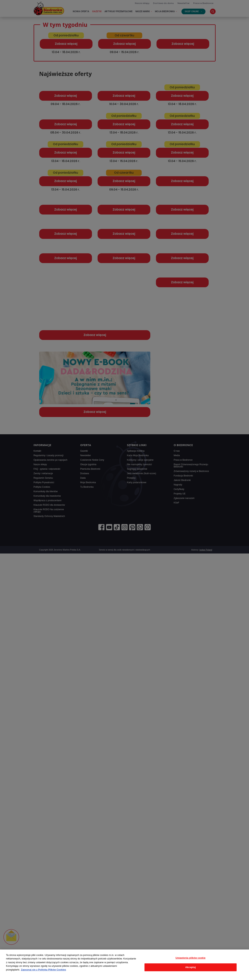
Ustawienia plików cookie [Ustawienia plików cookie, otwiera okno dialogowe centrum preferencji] (190, 957)
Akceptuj (190, 967)
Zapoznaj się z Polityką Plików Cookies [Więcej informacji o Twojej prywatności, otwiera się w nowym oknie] (43, 969)
